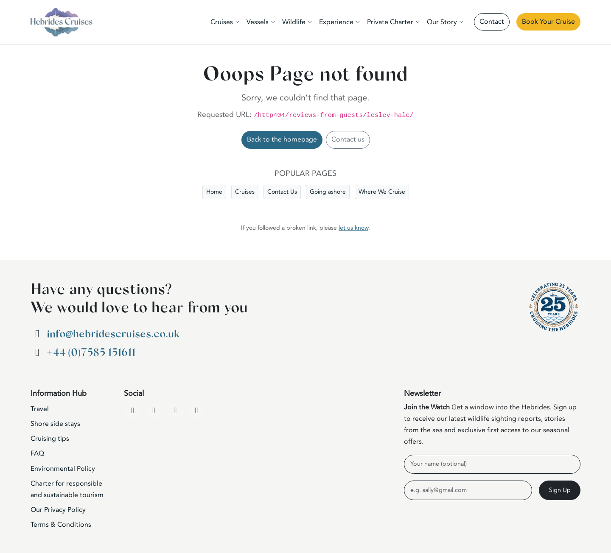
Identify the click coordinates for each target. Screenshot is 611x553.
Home (214, 192)
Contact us (347, 139)
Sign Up (560, 490)
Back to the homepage (282, 139)
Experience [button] (336, 22)
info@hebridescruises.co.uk (113, 334)
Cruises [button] (221, 22)
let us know (353, 228)
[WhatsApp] (196, 411)
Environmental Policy (63, 468)
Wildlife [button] (294, 22)
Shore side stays (55, 423)
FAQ (37, 453)
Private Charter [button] (390, 22)
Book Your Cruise (548, 21)
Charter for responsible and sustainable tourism (67, 489)
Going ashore (328, 192)
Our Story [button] (442, 22)
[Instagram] (175, 411)
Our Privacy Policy (58, 509)
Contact (491, 21)
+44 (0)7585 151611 (91, 352)
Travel (40, 409)
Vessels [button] (258, 22)
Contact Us (282, 192)
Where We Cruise (382, 192)
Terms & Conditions (61, 524)
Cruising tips (50, 438)
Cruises (245, 192)
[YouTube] (154, 411)
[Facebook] (133, 411)
